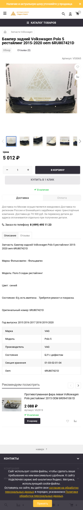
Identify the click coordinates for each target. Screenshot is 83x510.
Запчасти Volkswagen (22, 31)
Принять (42, 503)
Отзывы (25, 235)
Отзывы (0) (24, 50)
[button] (80, 141)
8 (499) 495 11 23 (40, 224)
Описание (10, 235)
